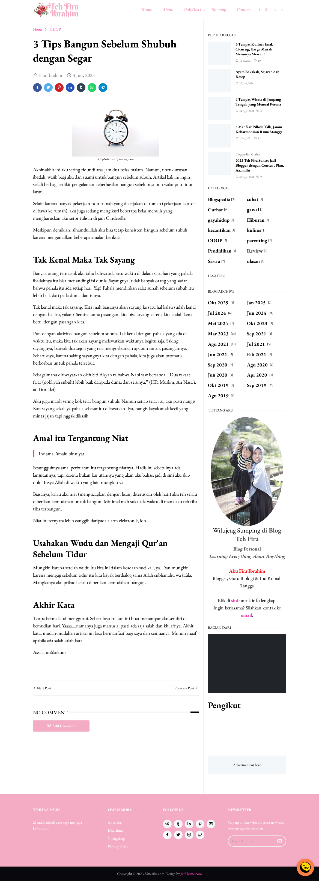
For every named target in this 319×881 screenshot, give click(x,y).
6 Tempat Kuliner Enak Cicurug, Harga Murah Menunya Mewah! (254, 49)
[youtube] (211, 824)
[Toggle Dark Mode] (275, 9)
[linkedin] (189, 824)
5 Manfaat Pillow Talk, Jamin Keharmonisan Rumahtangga (258, 129)
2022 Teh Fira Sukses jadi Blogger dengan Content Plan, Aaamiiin (259, 165)
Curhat (255, 154)
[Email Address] (251, 841)
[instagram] (266, 10)
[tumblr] (178, 824)
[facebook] (259, 10)
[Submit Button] (280, 841)
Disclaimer (116, 830)
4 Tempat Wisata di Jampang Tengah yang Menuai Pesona (258, 102)
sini (234, 600)
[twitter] (178, 835)
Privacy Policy (118, 846)
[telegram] (167, 824)
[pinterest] (200, 824)
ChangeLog (116, 838)
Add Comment (61, 725)
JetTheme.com (191, 873)
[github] (200, 835)
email (246, 615)
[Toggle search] (282, 10)
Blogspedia (242, 154)
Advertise (114, 822)
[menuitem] (146, 10)
